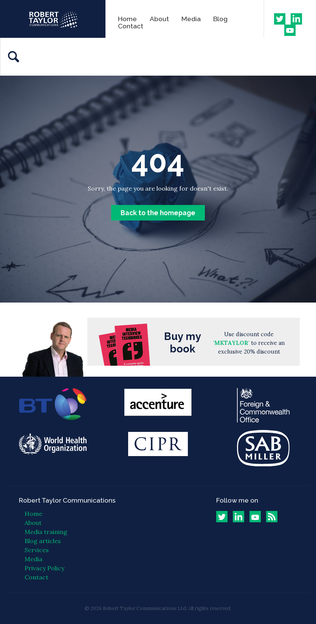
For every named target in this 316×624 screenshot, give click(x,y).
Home (127, 19)
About (159, 19)
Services (37, 550)
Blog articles (43, 541)
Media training (46, 532)
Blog (220, 19)
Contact (130, 26)
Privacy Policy (44, 568)
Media (191, 19)
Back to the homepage (158, 213)
